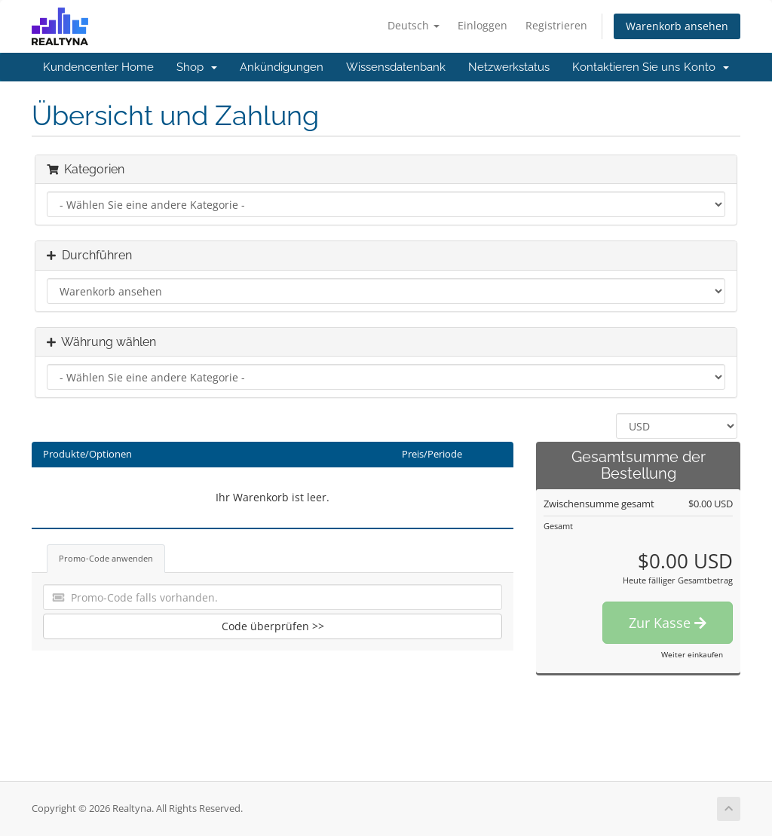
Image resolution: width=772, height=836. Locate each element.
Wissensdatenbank (396, 67)
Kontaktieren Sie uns (626, 67)
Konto (706, 67)
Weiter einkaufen (692, 654)
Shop (196, 67)
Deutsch (414, 25)
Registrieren (556, 25)
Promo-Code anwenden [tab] (106, 558)
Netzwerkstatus (509, 67)
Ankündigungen (281, 67)
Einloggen (482, 25)
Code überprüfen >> (273, 626)
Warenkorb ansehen (677, 26)
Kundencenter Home (98, 67)
